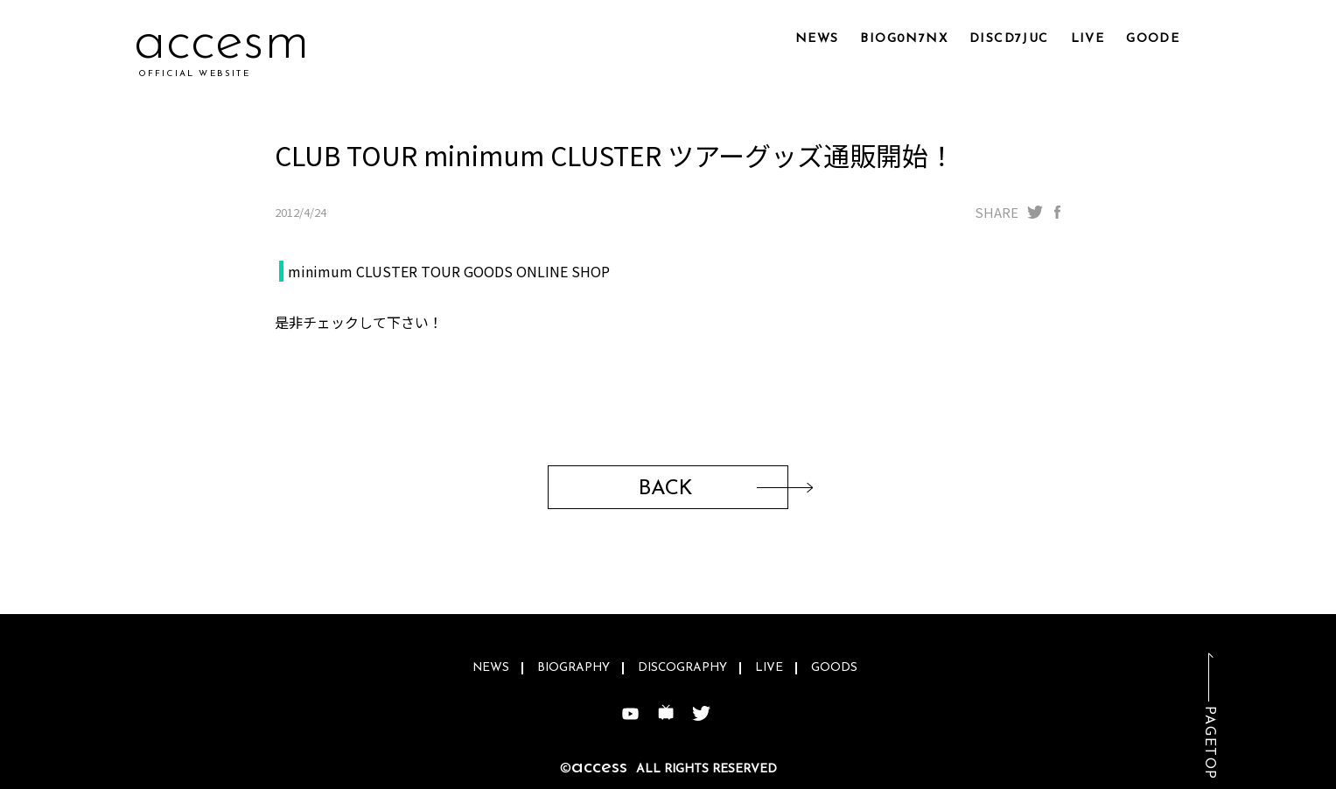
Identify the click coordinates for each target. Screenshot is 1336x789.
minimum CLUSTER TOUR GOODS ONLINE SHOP (449, 271)
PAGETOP (1209, 743)
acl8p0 (217, 43)
